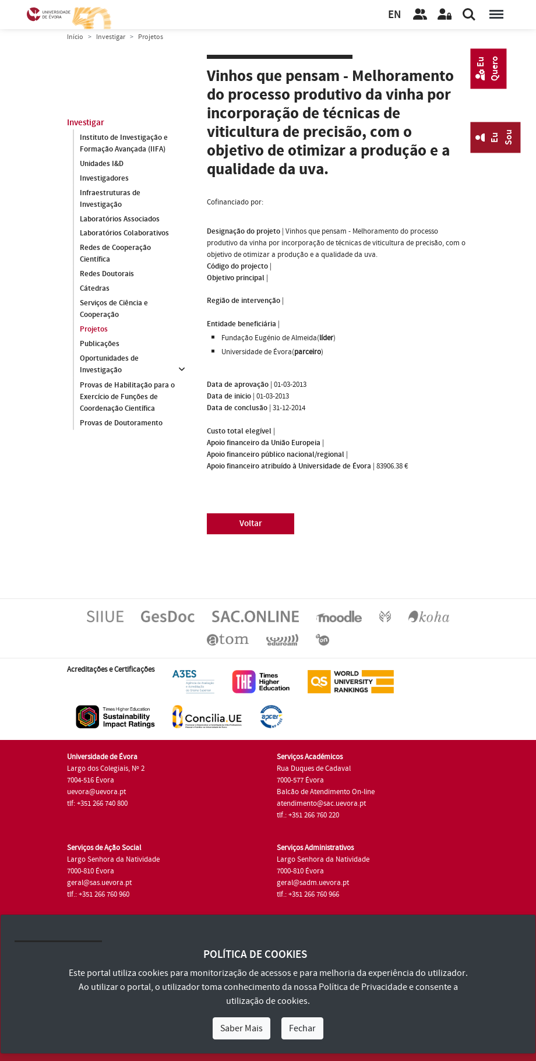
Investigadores (104, 178)
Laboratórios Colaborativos (124, 233)
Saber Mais (241, 1028)
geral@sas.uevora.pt (99, 882)
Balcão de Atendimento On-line (326, 792)
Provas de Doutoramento (121, 423)
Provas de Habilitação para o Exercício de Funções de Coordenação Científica (127, 397)
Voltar (250, 523)
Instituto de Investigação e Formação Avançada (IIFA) (124, 143)
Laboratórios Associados (120, 219)
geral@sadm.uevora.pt (313, 882)
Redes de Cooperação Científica (115, 254)
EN (394, 15)
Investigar (110, 37)
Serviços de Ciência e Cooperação (114, 309)
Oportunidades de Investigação (109, 365)
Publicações (99, 344)
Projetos (94, 330)
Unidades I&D (102, 163)
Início (75, 37)
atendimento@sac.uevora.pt (321, 803)
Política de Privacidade (363, 987)
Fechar (302, 1028)
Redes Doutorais (107, 274)
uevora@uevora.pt (96, 792)
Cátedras (95, 289)
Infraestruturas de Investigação (110, 199)
